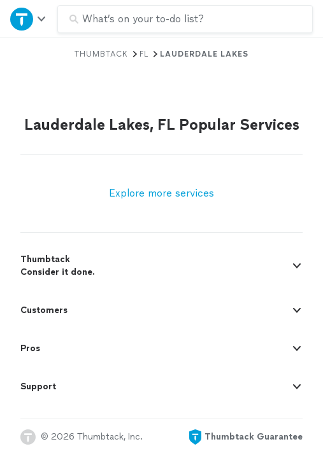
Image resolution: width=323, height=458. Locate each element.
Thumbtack (101, 54)
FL (144, 54)
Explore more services (161, 193)
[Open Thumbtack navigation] (28, 19)
